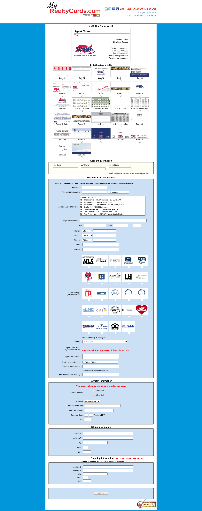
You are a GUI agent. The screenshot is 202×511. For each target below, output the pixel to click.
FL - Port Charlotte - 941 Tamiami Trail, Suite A (112, 212)
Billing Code (100, 396)
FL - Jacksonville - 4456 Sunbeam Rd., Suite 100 (112, 200)
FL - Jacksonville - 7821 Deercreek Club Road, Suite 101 (112, 205)
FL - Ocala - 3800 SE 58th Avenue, (112, 207)
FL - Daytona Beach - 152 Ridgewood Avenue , (112, 209)
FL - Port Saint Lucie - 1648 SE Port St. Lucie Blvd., (112, 214)
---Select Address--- (112, 197)
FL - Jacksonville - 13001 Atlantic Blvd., (112, 202)
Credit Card (100, 392)
